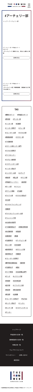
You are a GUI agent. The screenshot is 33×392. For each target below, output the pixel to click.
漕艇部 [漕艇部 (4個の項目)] (8, 209)
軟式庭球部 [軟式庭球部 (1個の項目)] (17, 290)
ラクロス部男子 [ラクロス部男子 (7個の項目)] (11, 151)
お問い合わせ (23, 355)
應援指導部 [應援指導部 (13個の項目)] (9, 137)
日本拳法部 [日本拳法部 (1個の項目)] (17, 281)
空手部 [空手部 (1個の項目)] (8, 285)
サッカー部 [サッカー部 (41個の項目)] (17, 119)
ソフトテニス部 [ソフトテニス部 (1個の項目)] (19, 285)
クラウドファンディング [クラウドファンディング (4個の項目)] (13, 204)
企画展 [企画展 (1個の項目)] (16, 294)
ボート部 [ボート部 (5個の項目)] (9, 186)
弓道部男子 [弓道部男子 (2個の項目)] (9, 240)
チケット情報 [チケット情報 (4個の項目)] (10, 191)
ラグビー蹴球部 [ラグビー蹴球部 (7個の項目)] (11, 160)
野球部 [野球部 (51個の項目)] (8, 119)
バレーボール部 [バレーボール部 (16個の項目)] (11, 133)
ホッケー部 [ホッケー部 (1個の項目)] (9, 308)
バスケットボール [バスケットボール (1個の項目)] (22, 308)
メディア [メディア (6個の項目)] (22, 173)
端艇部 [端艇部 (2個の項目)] (19, 254)
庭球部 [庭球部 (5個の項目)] (24, 182)
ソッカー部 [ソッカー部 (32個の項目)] (9, 124)
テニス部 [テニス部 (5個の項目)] (24, 177)
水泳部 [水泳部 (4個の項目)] (8, 200)
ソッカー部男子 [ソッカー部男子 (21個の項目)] (11, 128)
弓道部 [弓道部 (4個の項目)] (20, 191)
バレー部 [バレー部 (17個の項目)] (22, 128)
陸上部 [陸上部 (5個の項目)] (16, 177)
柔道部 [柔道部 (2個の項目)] (19, 231)
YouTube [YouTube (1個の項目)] (24, 299)
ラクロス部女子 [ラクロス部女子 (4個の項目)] (21, 195)
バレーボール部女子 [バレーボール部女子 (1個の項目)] (12, 299)
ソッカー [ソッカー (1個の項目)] (22, 303)
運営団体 (16, 360)
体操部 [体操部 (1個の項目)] (8, 281)
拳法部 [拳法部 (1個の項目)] (8, 294)
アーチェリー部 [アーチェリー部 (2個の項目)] (21, 240)
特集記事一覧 (16, 345)
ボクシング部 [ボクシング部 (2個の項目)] (21, 249)
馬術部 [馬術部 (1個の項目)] (8, 290)
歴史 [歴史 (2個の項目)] (18, 267)
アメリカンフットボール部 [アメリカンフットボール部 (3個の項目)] (14, 213)
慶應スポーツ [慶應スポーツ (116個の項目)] (10, 115)
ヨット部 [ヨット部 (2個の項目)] (9, 245)
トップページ (16, 329)
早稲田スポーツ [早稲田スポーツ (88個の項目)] (23, 115)
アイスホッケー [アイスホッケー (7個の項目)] (11, 155)
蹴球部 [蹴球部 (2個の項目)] (23, 263)
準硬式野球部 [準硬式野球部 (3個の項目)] (23, 227)
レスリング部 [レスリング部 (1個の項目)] (18, 276)
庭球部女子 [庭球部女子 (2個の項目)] (9, 254)
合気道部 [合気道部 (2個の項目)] (18, 245)
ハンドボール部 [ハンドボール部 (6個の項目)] (11, 173)
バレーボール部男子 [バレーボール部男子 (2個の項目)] (12, 258)
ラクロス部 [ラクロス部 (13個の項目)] (22, 133)
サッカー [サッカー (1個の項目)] (9, 312)
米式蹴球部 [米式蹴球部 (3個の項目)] (9, 231)
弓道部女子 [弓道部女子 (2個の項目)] (9, 267)
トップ (5, 21)
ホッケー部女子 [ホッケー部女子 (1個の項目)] (11, 303)
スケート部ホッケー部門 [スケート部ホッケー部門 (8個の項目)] (13, 146)
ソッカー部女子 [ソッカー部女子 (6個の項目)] (11, 169)
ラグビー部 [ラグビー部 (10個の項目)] (20, 137)
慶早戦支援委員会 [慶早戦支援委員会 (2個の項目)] (11, 263)
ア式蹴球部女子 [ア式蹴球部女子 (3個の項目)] (11, 227)
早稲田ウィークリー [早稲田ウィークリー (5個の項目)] (12, 182)
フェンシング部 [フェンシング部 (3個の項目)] (11, 218)
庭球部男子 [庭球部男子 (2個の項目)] (9, 249)
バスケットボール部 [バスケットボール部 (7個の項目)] (12, 164)
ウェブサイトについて (17, 350)
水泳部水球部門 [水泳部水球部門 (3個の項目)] (11, 222)
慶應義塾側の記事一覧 (17, 340)
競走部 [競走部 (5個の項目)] (8, 177)
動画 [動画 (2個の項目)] (16, 236)
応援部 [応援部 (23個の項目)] (19, 124)
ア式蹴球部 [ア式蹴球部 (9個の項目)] (9, 142)
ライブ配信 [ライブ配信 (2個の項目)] (9, 272)
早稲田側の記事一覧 (16, 335)
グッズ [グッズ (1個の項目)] (8, 276)
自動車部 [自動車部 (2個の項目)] (9, 236)
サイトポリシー (10, 355)
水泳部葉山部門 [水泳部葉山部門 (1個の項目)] (21, 272)
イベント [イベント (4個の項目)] (18, 186)
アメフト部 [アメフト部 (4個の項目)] (9, 195)
